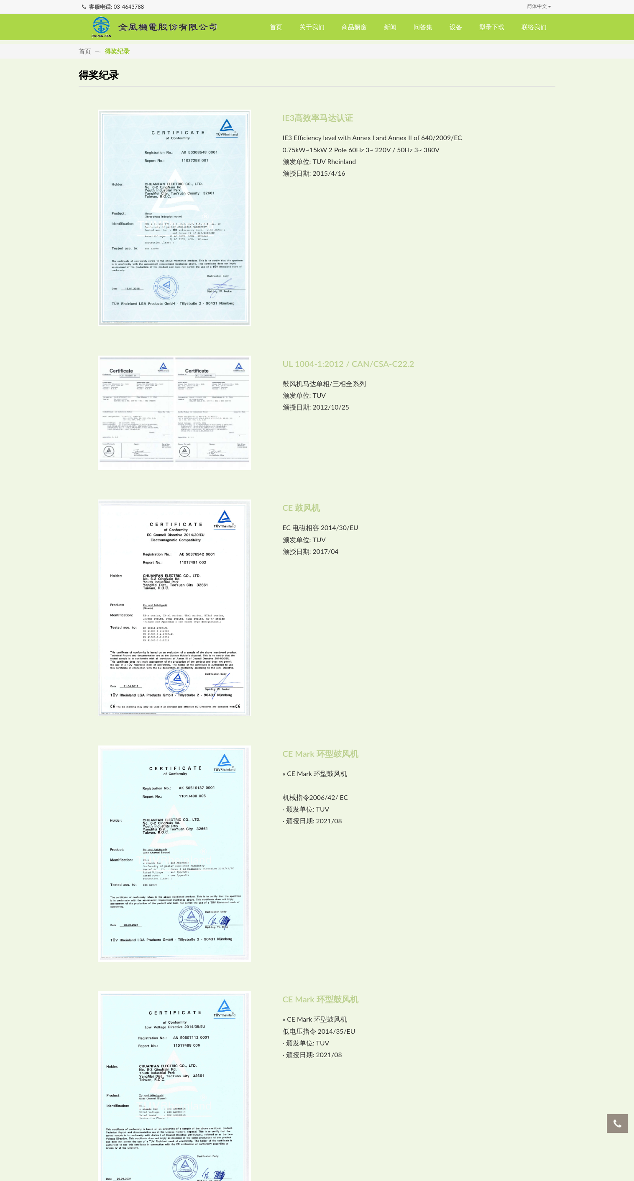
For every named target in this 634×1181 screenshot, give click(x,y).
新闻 (390, 27)
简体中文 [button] (539, 6)
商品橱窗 (354, 27)
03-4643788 (129, 6)
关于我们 (312, 27)
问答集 (423, 27)
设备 (456, 27)
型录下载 (491, 27)
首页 (276, 27)
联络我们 (534, 27)
